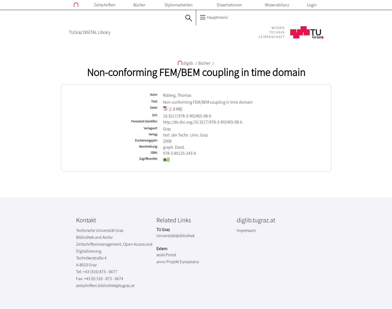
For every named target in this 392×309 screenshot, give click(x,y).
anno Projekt (167, 261)
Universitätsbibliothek (175, 235)
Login (312, 4)
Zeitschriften (105, 4)
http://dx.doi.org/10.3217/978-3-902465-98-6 (202, 122)
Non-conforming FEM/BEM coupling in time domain (196, 72)
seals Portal (166, 254)
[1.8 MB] (172, 109)
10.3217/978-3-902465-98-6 (187, 115)
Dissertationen (229, 4)
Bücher (139, 4)
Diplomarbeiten (179, 4)
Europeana (189, 261)
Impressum (246, 230)
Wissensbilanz (277, 4)
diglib (186, 63)
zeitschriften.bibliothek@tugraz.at (105, 285)
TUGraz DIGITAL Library (89, 32)
